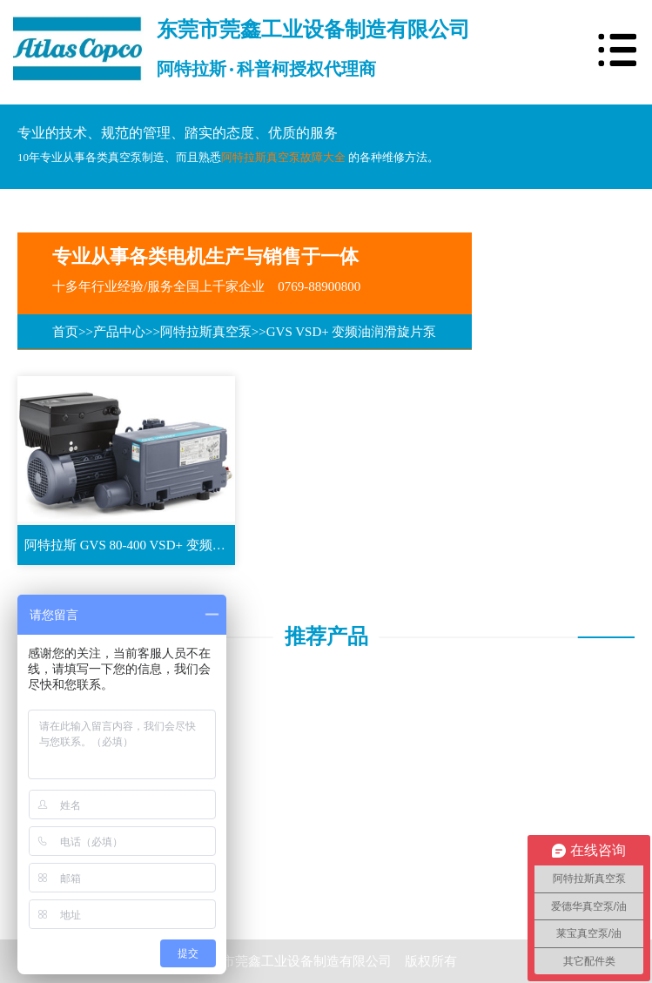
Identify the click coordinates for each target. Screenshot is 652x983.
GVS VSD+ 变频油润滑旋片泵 (351, 332)
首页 (65, 332)
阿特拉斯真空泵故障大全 (283, 157)
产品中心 (119, 332)
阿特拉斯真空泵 (206, 332)
